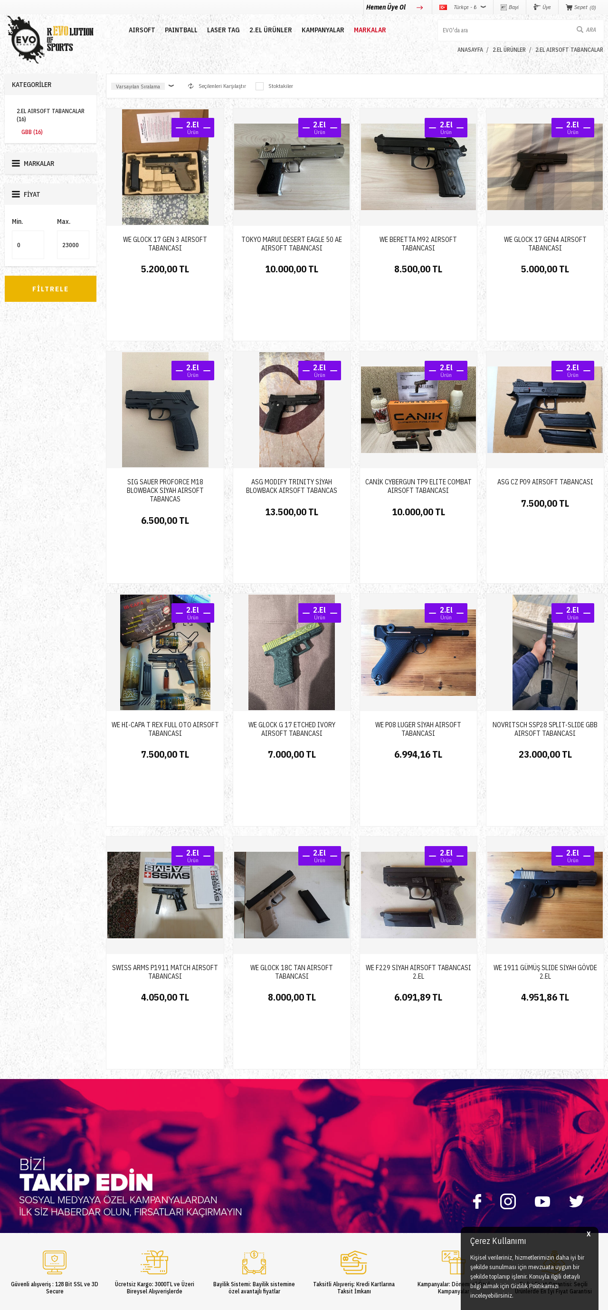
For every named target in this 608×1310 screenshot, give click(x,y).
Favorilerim (221, 1182)
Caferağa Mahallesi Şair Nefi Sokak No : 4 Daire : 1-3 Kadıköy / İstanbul (484, 1221)
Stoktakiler (274, 86)
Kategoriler (31, 84)
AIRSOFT (133, 30)
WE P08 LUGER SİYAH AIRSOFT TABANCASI (418, 626)
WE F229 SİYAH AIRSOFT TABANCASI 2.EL (418, 818)
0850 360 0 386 (441, 1149)
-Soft (261, 1297)
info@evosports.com (446, 1182)
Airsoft (13, 1139)
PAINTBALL (172, 30)
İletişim (115, 1139)
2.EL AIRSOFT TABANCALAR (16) (51, 115)
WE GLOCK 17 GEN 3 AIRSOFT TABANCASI (165, 243)
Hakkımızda (120, 1153)
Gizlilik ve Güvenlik (332, 1196)
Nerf (9, 1168)
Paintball (15, 1153)
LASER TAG (215, 30)
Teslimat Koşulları (331, 1139)
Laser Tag (16, 1182)
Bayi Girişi (221, 1168)
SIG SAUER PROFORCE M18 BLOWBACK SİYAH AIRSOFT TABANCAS (165, 439)
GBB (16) (32, 131)
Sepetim (217, 1196)
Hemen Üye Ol (386, 7)
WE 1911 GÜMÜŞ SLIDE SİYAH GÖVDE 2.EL (545, 818)
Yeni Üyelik (221, 1139)
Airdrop (13, 1210)
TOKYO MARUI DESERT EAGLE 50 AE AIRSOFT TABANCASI (291, 243)
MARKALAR (361, 30)
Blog (111, 1168)
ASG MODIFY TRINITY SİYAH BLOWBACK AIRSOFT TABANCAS (291, 434)
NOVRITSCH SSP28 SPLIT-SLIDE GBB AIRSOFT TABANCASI (545, 626)
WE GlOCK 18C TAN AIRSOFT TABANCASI (291, 818)
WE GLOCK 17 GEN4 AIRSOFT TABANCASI (545, 243)
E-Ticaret (281, 1297)
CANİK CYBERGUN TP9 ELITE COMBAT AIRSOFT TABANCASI (418, 434)
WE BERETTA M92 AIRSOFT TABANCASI (418, 243)
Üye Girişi (220, 1153)
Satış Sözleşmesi (330, 1168)
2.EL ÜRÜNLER (262, 30)
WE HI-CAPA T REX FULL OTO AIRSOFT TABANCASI (165, 626)
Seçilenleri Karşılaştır (217, 85)
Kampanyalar (314, 30)
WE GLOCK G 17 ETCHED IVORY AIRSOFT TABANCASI (291, 626)
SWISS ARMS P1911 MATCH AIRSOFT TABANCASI (165, 818)
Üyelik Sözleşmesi (331, 1153)
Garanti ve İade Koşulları (338, 1182)
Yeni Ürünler (19, 1196)
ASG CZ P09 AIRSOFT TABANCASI (545, 430)
